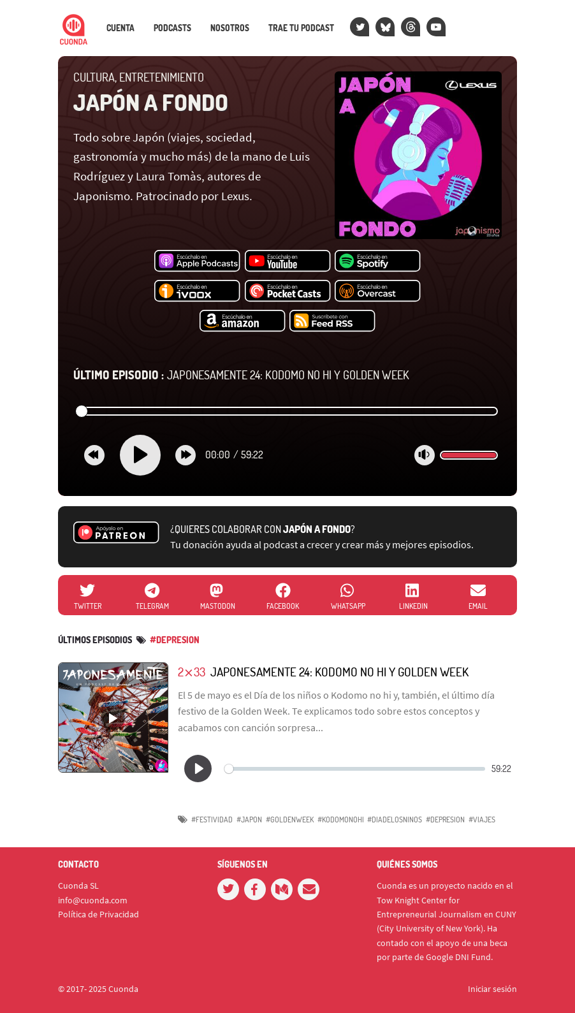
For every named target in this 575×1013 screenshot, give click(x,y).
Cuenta (120, 28)
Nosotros (229, 28)
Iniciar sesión (492, 989)
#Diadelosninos (394, 819)
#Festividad (212, 819)
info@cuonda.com (92, 900)
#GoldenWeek (290, 819)
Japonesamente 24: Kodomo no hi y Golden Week (241, 375)
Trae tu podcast (301, 28)
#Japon (249, 819)
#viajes (482, 819)
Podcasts (172, 28)
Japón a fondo (150, 102)
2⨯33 (191, 672)
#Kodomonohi (340, 819)
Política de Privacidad (98, 914)
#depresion (175, 639)
